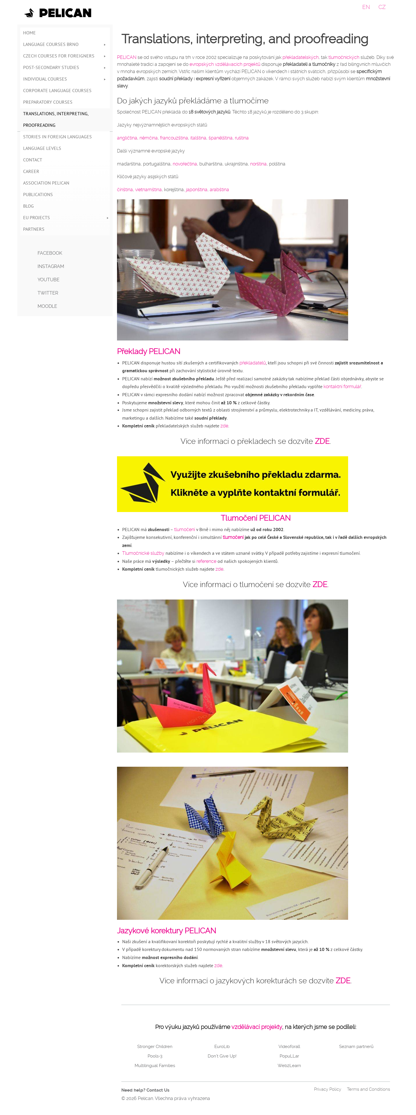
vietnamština (148, 189)
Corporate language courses (57, 91)
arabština (219, 189)
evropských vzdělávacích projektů (225, 64)
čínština (125, 189)
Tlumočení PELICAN (256, 517)
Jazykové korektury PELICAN (166, 930)
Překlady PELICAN (148, 351)
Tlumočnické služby (143, 553)
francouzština (174, 138)
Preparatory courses (48, 102)
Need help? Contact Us (145, 1090)
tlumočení (184, 529)
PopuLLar (289, 1056)
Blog (28, 206)
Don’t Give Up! (222, 1056)
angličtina (127, 138)
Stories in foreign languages (57, 137)
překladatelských (301, 57)
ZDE (322, 441)
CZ (382, 7)
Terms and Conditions (368, 1089)
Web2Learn (289, 1065)
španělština (221, 138)
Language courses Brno (65, 45)
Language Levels (42, 149)
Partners (33, 229)
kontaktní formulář (342, 386)
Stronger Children (154, 1046)
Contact (32, 160)
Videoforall (289, 1046)
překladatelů (252, 363)
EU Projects (66, 218)
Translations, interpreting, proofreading (56, 120)
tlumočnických (343, 57)
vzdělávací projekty (256, 1026)
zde (224, 426)
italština (198, 138)
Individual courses (65, 79)
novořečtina (185, 164)
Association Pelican (46, 183)
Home (29, 33)
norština (258, 164)
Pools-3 (155, 1056)
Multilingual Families (155, 1065)
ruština (242, 138)
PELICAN (126, 57)
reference (206, 561)
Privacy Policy (327, 1089)
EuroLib (222, 1046)
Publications (38, 195)
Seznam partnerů (356, 1046)
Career (31, 172)
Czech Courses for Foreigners (65, 56)
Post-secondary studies (65, 68)
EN (366, 7)
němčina (149, 138)
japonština (196, 189)
